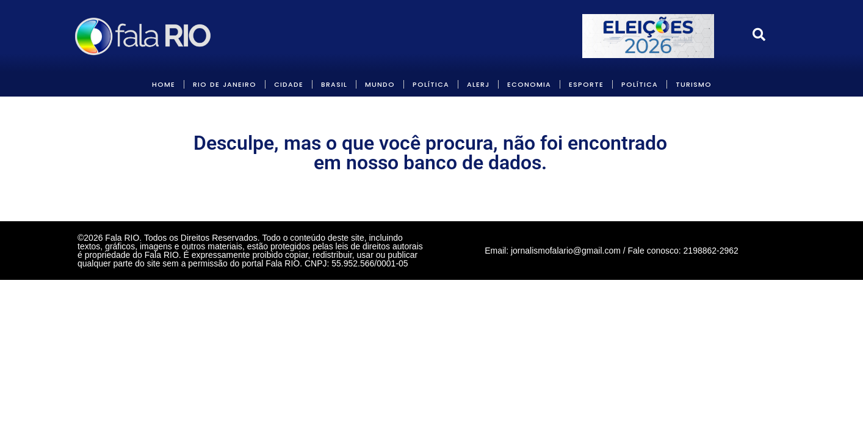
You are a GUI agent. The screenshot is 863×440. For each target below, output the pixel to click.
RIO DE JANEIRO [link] (224, 84)
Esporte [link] (586, 84)
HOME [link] (163, 84)
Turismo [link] (694, 84)
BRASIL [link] (334, 84)
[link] (143, 36)
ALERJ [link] (478, 84)
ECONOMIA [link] (529, 84)
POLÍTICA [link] (431, 84)
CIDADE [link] (288, 84)
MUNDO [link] (380, 84)
